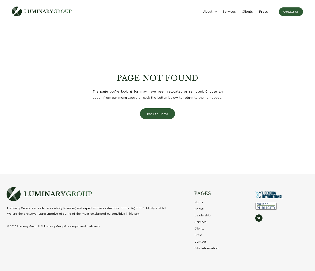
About (210, 12)
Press (263, 12)
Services (229, 12)
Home (198, 202)
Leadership (202, 215)
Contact (200, 241)
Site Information (206, 248)
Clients (247, 12)
